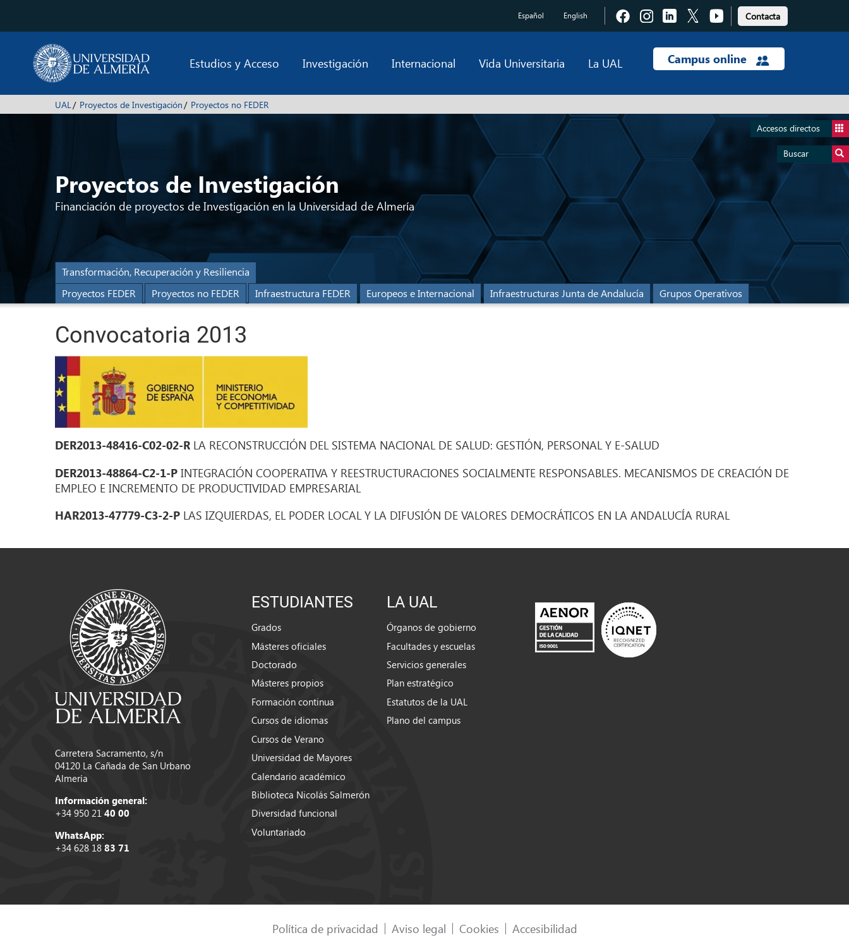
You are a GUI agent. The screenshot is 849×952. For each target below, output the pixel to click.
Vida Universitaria (522, 63)
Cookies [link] (479, 928)
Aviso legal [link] (419, 928)
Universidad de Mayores (301, 757)
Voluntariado (278, 832)
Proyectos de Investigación (131, 105)
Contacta (762, 16)
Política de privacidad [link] (325, 928)
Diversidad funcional (294, 813)
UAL (63, 105)
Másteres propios (287, 682)
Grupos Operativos (700, 293)
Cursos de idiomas (289, 720)
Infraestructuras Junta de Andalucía (567, 293)
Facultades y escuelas (431, 646)
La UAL (605, 63)
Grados (266, 627)
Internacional (423, 63)
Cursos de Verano (287, 739)
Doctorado (274, 664)
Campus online (718, 58)
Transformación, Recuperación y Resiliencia (156, 271)
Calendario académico (298, 776)
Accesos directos (803, 128)
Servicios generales (426, 664)
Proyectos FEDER (99, 293)
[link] (763, 14)
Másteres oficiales (288, 646)
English (575, 15)
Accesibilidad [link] (544, 928)
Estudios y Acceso (234, 63)
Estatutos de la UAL (427, 701)
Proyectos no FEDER (229, 105)
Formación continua (292, 701)
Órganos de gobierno (431, 627)
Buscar (816, 153)
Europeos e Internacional (420, 293)
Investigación (335, 63)
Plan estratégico (420, 682)
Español (531, 15)
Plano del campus (424, 720)
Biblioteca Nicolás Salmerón (310, 794)
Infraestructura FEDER (303, 293)
